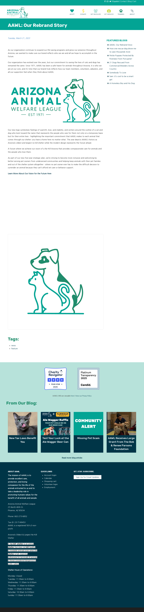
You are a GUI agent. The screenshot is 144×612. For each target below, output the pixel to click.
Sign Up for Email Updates (87, 477)
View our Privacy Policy (83, 396)
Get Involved (96, 11)
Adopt (72, 11)
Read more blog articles (72, 458)
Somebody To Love (117, 73)
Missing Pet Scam (88, 438)
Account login (50, 475)
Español (115, 1)
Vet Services (109, 11)
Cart (134, 1)
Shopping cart (50, 481)
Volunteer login (51, 484)
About (132, 11)
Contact (123, 1)
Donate (83, 11)
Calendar (48, 478)
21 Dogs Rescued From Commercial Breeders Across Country (121, 66)
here (72, 396)
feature (14, 348)
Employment (49, 487)
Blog (130, 1)
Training (121, 11)
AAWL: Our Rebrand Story (120, 45)
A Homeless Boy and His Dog (122, 83)
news (13, 345)
